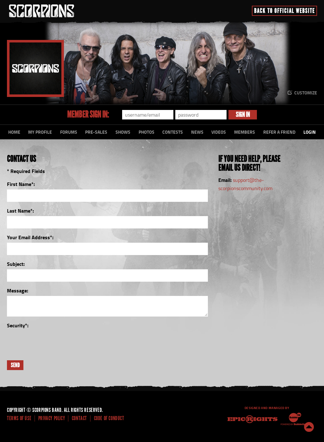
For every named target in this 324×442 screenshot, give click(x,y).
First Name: (21, 184)
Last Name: (20, 210)
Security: (17, 325)
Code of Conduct (109, 418)
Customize (305, 92)
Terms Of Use (19, 418)
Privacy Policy (51, 418)
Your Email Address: (30, 237)
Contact (79, 418)
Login (309, 132)
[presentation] (55, 343)
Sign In (243, 114)
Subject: (16, 263)
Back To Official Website (284, 11)
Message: (17, 290)
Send (15, 365)
